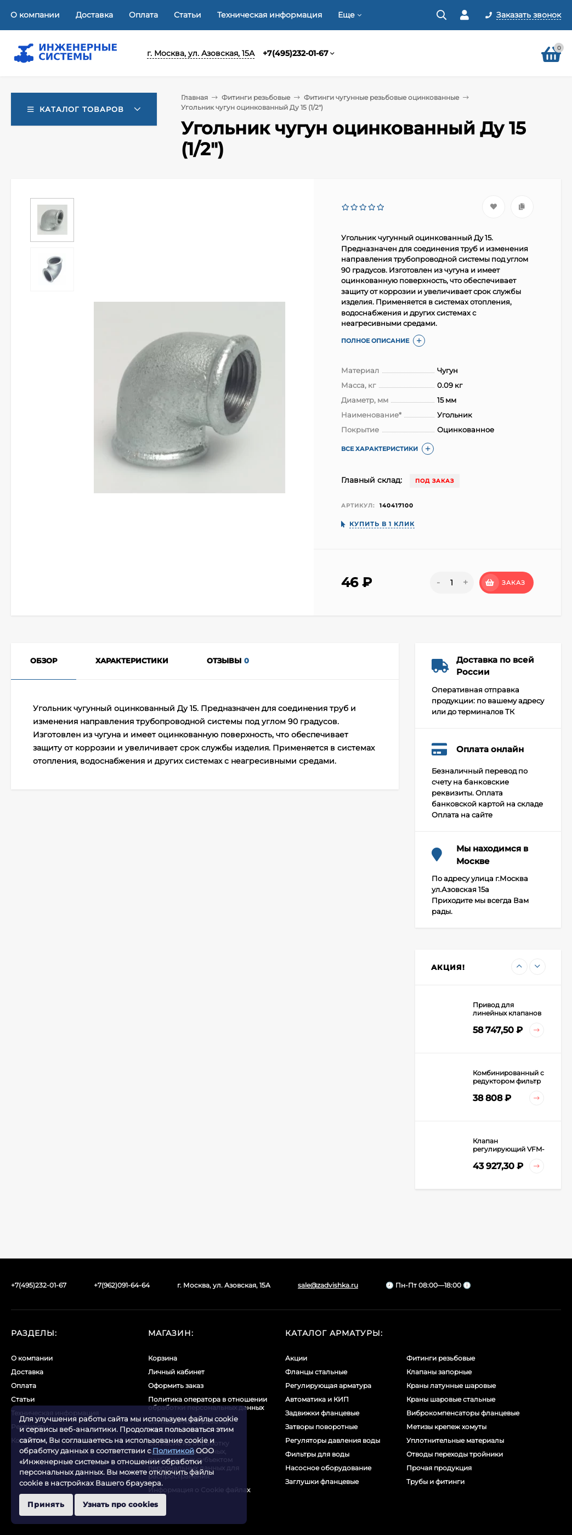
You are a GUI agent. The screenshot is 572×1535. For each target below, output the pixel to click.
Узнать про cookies (120, 1504)
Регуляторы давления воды (332, 1440)
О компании (35, 15)
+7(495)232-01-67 (296, 53)
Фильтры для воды (317, 1454)
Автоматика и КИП (317, 1399)
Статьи (187, 15)
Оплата (143, 15)
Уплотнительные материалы (455, 1440)
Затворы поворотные (321, 1427)
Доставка (94, 15)
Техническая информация (269, 15)
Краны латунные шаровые (451, 1385)
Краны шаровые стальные (450, 1399)
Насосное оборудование (328, 1468)
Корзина (162, 1358)
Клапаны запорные (439, 1372)
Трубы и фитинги (435, 1481)
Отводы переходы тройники (454, 1454)
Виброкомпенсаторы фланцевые (462, 1413)
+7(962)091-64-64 (122, 1285)
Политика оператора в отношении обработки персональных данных (207, 1403)
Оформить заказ (175, 1385)
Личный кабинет (176, 1372)
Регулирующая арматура (328, 1385)
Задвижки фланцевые (322, 1413)
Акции (296, 1358)
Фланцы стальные (316, 1372)
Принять (46, 1504)
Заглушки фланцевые (322, 1481)
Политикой (173, 1450)
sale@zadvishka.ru (328, 1285)
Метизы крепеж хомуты (446, 1427)
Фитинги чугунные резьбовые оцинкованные (381, 97)
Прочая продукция (439, 1468)
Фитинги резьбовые (256, 97)
